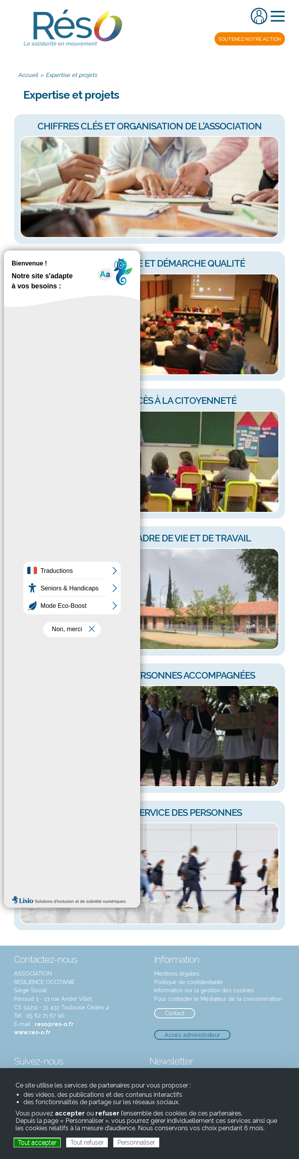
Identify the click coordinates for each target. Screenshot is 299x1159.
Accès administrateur (192, 1035)
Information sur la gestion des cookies (204, 990)
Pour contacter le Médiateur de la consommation (218, 998)
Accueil (28, 75)
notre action (249, 39)
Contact (175, 1013)
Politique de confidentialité (188, 982)
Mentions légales (176, 973)
